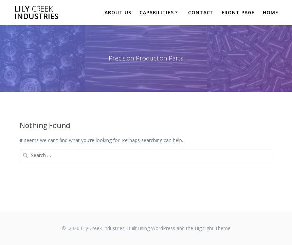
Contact (201, 12)
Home (270, 12)
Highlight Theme (213, 228)
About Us (118, 12)
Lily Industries (36, 12)
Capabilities (157, 12)
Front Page (238, 12)
